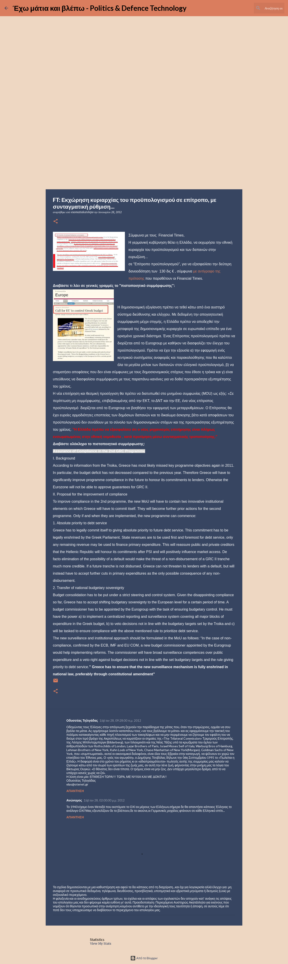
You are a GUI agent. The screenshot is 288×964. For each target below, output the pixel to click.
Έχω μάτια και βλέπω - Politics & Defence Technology (100, 8)
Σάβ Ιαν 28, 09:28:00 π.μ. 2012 (120, 720)
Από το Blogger (144, 958)
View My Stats (100, 944)
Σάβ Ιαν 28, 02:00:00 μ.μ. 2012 (104, 800)
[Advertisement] (144, 153)
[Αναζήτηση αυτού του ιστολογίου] (260, 8)
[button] (55, 222)
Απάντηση (75, 791)
